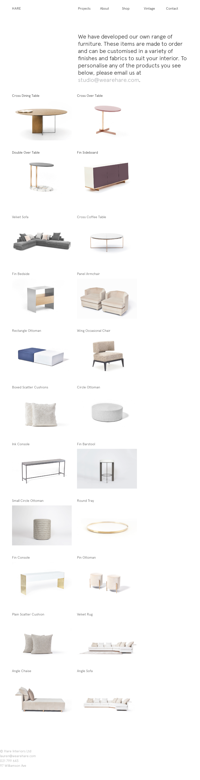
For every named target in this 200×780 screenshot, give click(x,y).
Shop (125, 8)
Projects (84, 8)
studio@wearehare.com (108, 79)
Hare (16, 8)
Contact (172, 8)
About (104, 8)
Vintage (149, 8)
